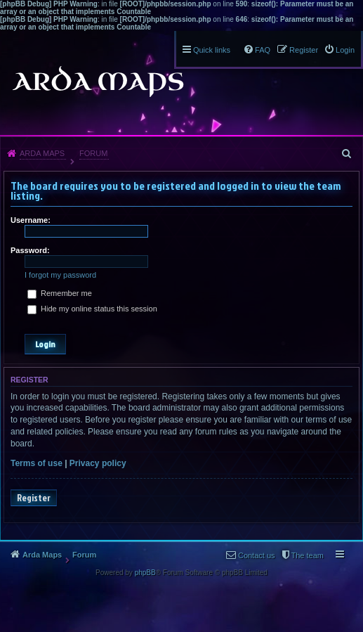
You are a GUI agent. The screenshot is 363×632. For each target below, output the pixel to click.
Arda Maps (42, 153)
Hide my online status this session (92, 308)
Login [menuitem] (345, 50)
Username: (31, 220)
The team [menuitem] (307, 555)
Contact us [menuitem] (256, 555)
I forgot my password (60, 275)
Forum (93, 153)
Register (34, 497)
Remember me (59, 293)
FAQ (262, 50)
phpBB (145, 572)
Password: (30, 250)
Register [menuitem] (303, 50)
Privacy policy (98, 463)
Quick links (211, 50)
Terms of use (36, 463)
